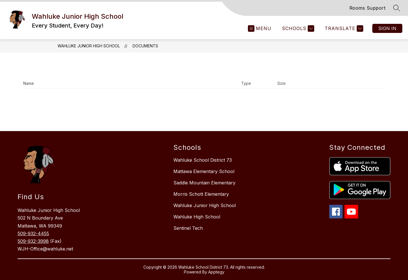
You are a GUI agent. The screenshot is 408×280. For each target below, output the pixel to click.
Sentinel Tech (188, 228)
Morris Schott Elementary (201, 194)
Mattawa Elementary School (203, 171)
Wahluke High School (196, 217)
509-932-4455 (33, 233)
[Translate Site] (343, 28)
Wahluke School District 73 (202, 160)
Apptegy (216, 272)
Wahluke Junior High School (89, 45)
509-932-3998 (33, 241)
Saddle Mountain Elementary (204, 183)
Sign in (387, 28)
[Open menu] (259, 28)
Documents (145, 45)
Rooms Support (367, 8)
